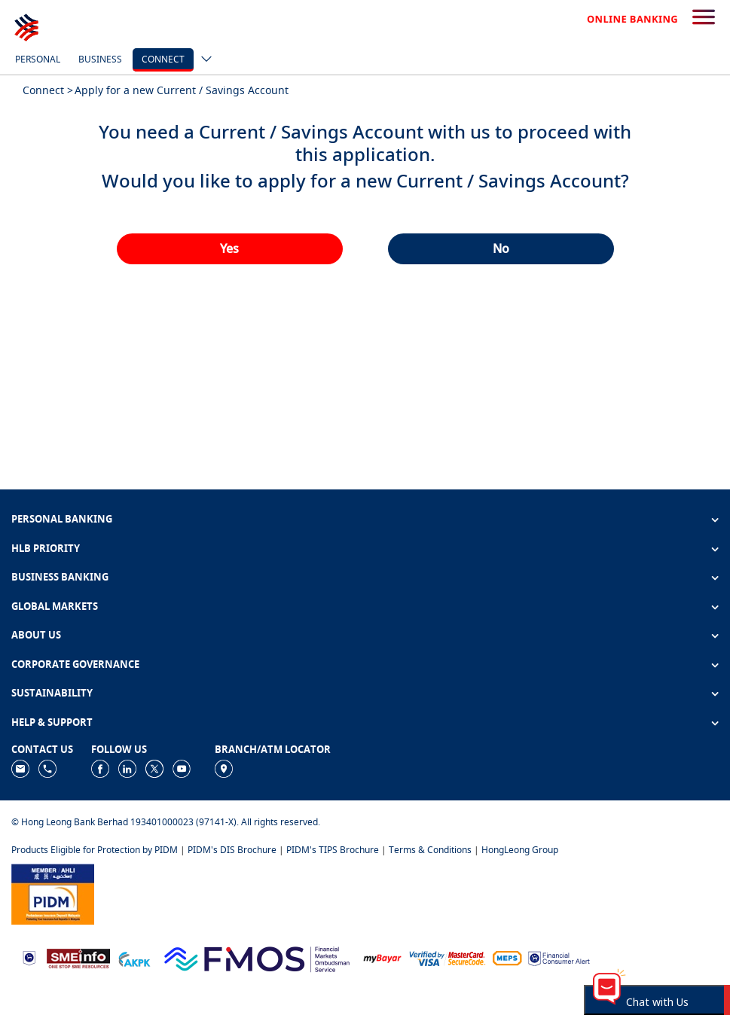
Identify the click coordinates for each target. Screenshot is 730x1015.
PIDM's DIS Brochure (232, 849)
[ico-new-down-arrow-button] (202, 60)
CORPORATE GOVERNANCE (75, 664)
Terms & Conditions (430, 849)
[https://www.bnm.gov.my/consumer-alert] (559, 957)
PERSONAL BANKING (61, 519)
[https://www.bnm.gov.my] (29, 957)
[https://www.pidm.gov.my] (52, 892)
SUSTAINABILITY (52, 693)
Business (100, 59)
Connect (163, 59)
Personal (37, 59)
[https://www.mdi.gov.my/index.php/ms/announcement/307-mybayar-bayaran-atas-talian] (382, 957)
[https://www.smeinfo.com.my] (78, 957)
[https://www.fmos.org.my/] (257, 957)
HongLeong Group (519, 849)
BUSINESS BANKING (59, 577)
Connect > (48, 90)
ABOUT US (36, 635)
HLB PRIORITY (45, 548)
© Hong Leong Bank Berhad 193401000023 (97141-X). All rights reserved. (165, 821)
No (501, 248)
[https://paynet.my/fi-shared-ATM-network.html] (507, 957)
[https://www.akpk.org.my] (134, 957)
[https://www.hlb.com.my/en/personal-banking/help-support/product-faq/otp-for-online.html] (447, 957)
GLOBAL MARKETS (54, 606)
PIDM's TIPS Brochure (332, 849)
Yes (229, 248)
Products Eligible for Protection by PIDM (94, 849)
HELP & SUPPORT (52, 722)
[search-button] (704, 18)
